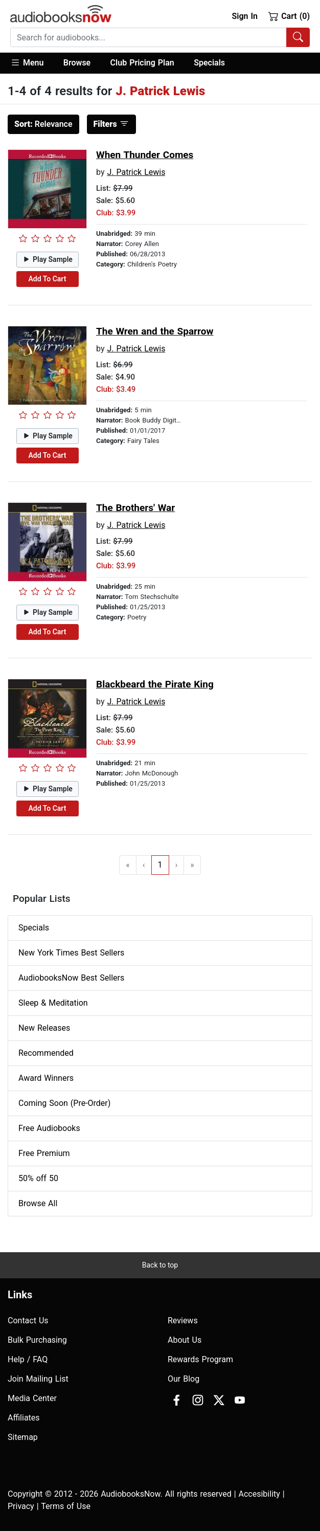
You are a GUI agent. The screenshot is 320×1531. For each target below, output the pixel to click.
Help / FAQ (28, 1359)
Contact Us (28, 1320)
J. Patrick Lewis (136, 172)
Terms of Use (65, 1506)
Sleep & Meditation (53, 1003)
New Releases (44, 1028)
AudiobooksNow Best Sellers (71, 978)
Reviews (183, 1320)
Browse (76, 63)
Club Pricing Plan (142, 63)
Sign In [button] (244, 16)
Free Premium (44, 1153)
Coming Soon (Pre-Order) (64, 1103)
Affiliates (24, 1418)
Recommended (46, 1053)
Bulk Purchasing (37, 1340)
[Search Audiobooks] (298, 37)
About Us (184, 1340)
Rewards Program (200, 1359)
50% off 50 (38, 1178)
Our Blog (183, 1379)
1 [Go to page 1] (160, 865)
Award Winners (46, 1078)
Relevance (43, 124)
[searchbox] (148, 37)
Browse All (37, 1203)
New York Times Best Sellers (71, 953)
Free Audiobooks (49, 1128)
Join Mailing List (38, 1379)
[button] (32, 63)
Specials (209, 63)
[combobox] (160, 37)
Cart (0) (289, 16)
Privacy (21, 1506)
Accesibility (259, 1494)
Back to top (160, 1265)
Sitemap (23, 1437)
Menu (26, 62)
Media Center (32, 1398)
